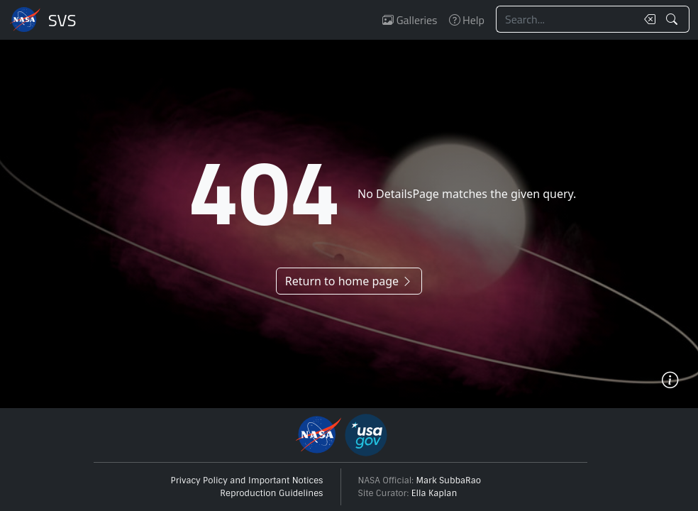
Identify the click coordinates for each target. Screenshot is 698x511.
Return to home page (349, 281)
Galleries (409, 19)
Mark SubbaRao (449, 480)
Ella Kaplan (434, 493)
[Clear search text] (647, 19)
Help (466, 19)
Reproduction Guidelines (271, 493)
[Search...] (566, 19)
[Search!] (673, 19)
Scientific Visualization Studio (62, 20)
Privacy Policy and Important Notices (247, 480)
